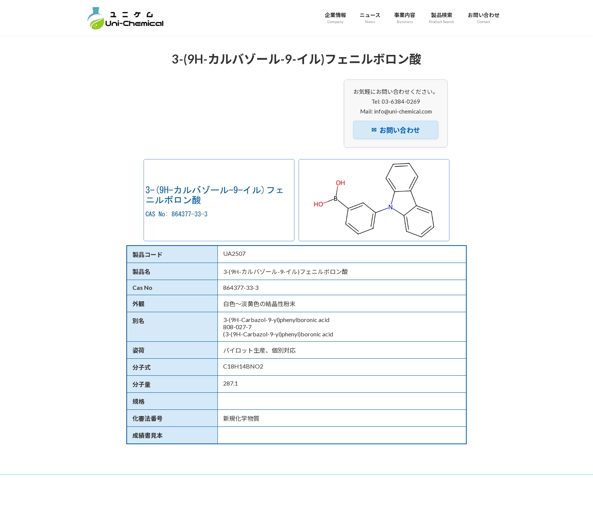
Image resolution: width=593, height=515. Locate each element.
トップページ (107, 481)
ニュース (177, 481)
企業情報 (145, 481)
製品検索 (243, 481)
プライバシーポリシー (331, 481)
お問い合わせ (395, 130)
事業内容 (210, 481)
